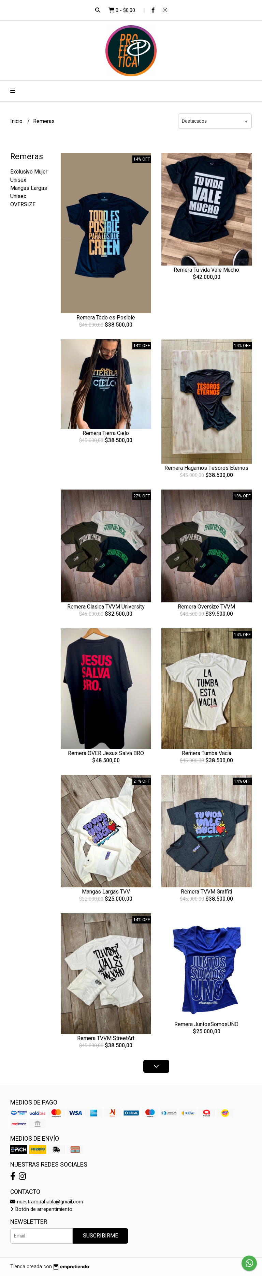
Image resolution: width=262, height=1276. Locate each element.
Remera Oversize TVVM (206, 607)
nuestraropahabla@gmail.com (46, 1201)
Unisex (18, 180)
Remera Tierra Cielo (106, 433)
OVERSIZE (22, 204)
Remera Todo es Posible (105, 318)
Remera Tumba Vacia (206, 753)
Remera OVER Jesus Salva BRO (106, 753)
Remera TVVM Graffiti (206, 892)
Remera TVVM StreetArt (105, 1038)
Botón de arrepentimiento (41, 1209)
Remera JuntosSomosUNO (206, 1024)
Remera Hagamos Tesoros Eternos (206, 468)
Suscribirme (100, 1236)
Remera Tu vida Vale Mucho (206, 270)
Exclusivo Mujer (28, 172)
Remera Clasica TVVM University (106, 607)
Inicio (17, 121)
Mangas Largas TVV (106, 892)
